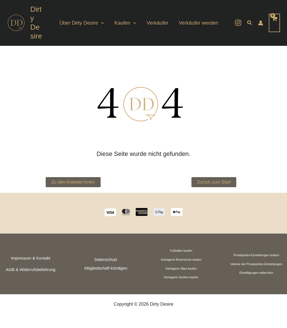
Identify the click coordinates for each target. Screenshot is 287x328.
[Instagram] (238, 22)
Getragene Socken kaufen (181, 277)
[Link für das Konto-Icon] (260, 22)
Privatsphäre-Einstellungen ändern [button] (256, 255)
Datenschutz (105, 259)
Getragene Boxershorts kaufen (181, 259)
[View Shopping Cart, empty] (274, 23)
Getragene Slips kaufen (181, 268)
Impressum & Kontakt (30, 258)
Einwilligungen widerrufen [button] (256, 272)
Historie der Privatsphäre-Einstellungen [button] (256, 264)
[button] (249, 23)
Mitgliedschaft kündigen (105, 268)
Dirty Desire (36, 22)
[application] (102, 23)
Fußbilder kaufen (181, 250)
